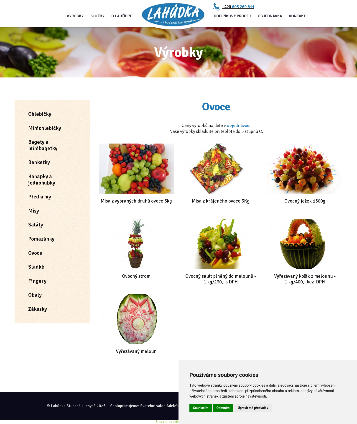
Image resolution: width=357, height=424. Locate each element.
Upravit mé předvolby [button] (253, 408)
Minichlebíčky (44, 128)
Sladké (36, 267)
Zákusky (37, 309)
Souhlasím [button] (200, 408)
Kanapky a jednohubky (41, 179)
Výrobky (75, 15)
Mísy (33, 211)
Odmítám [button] (223, 408)
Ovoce (35, 253)
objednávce (238, 125)
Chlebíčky (39, 114)
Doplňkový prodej (232, 15)
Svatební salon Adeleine (160, 405)
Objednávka (270, 15)
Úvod (173, 15)
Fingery (37, 281)
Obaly (35, 295)
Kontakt (297, 15)
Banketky (39, 162)
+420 (238, 7)
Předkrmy (39, 196)
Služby (97, 15)
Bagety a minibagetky (42, 145)
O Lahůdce (121, 15)
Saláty (35, 224)
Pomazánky (41, 239)
